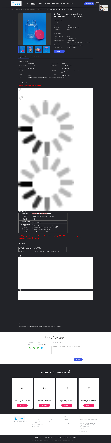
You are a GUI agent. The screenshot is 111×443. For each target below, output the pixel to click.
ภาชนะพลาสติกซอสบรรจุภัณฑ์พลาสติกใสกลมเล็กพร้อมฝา (38, 326)
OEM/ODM (66, 419)
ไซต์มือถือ (75, 437)
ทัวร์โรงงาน (47, 3)
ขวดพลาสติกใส (35, 426)
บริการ (50, 421)
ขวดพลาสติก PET (36, 420)
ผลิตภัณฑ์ (33, 3)
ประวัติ (50, 419)
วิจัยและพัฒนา (67, 421)
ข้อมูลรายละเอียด (23, 57)
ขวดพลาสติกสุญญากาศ (37, 424)
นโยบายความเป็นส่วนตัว (62, 437)
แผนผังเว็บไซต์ (48, 437)
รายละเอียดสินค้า (34, 57)
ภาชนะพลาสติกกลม (22, 326)
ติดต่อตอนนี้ (59, 51)
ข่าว (68, 3)
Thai (98, 3)
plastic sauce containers (56, 326)
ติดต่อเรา (63, 3)
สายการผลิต (66, 424)
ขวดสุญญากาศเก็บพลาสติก (38, 422)
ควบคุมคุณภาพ (55, 3)
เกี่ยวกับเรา (40, 3)
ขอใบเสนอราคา (89, 3)
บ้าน (28, 3)
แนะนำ (50, 426)
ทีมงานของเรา (52, 424)
